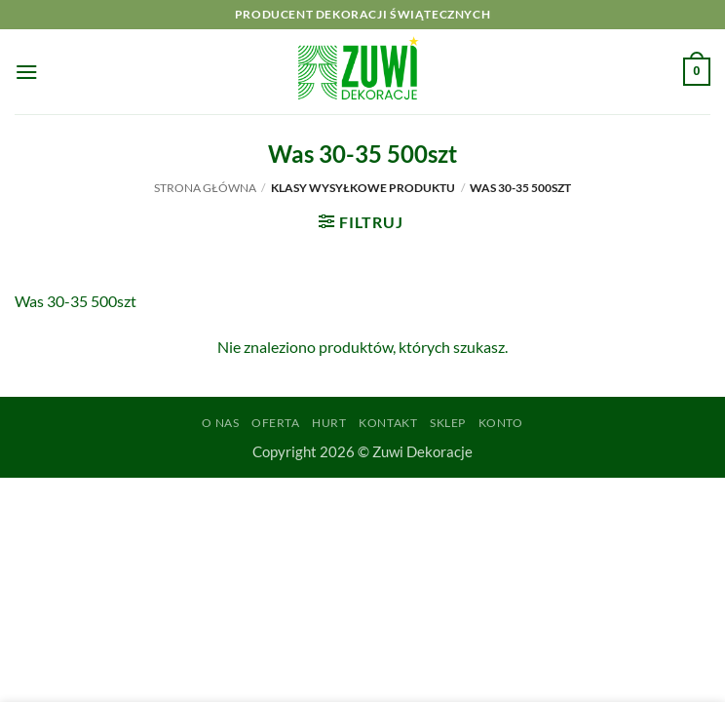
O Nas (220, 422)
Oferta (275, 422)
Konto (500, 422)
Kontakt (388, 422)
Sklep (448, 422)
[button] (27, 72)
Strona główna (205, 187)
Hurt (329, 422)
